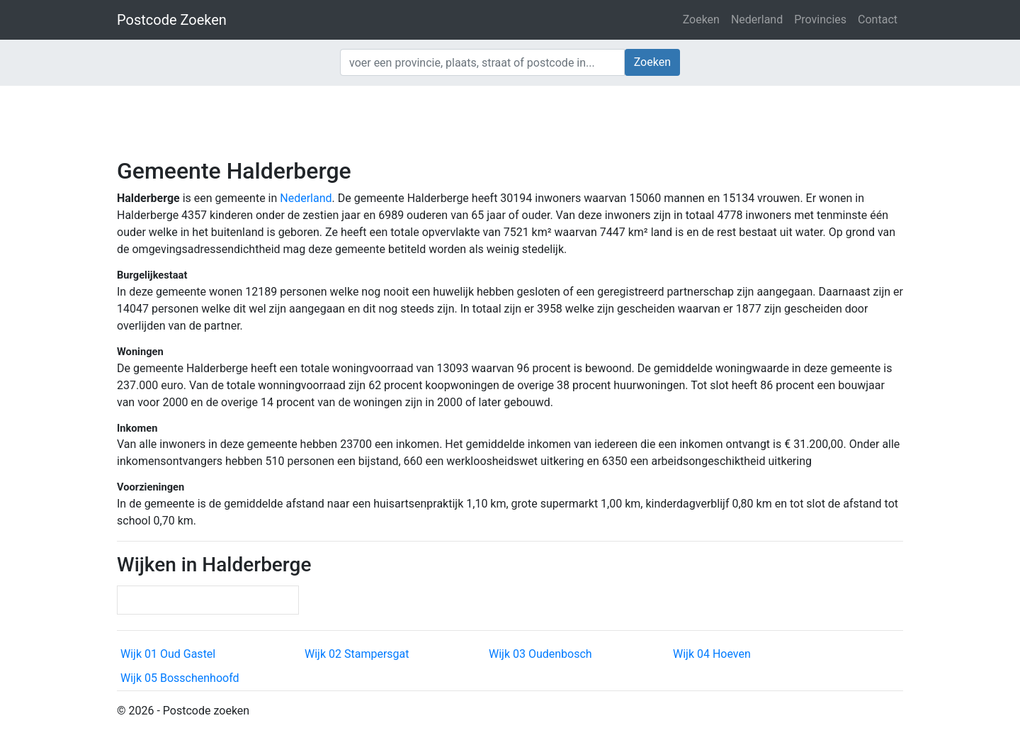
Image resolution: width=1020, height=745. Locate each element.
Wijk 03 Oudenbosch (540, 654)
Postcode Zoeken (172, 19)
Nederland (757, 19)
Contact (877, 19)
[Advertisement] (510, 120)
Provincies (820, 19)
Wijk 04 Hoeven (712, 654)
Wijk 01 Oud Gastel (167, 654)
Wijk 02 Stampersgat (357, 654)
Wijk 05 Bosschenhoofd (179, 678)
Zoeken (701, 19)
